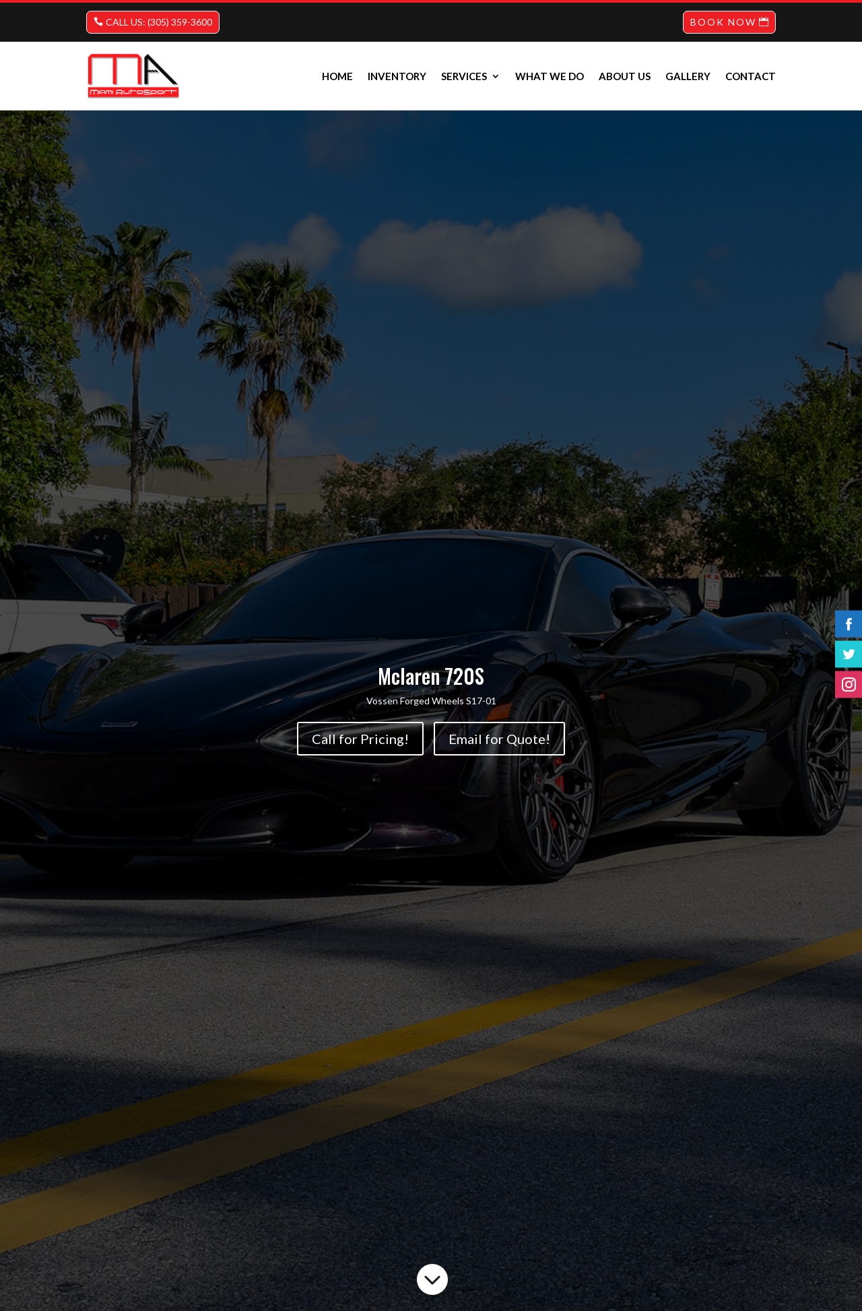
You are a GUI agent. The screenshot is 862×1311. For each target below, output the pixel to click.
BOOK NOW (723, 22)
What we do (549, 76)
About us (625, 76)
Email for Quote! (499, 739)
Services (464, 76)
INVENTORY (397, 76)
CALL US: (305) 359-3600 (159, 22)
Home (337, 76)
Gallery (687, 76)
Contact (750, 76)
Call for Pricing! (360, 739)
